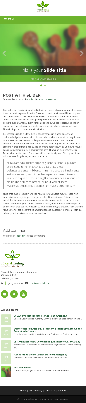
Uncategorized (50, 99)
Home (23, 390)
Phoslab (30, 99)
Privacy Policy (35, 390)
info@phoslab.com (41, 283)
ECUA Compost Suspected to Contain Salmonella (40, 316)
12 (6, 332)
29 (6, 319)
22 (6, 345)
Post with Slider (22, 367)
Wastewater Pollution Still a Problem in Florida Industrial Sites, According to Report (48, 330)
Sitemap (62, 390)
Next (82, 53)
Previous (4, 53)
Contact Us (50, 390)
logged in (20, 235)
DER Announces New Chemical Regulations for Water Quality (47, 342)
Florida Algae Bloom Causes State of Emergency (40, 354)
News (40, 99)
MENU (11, 19)
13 (6, 358)
